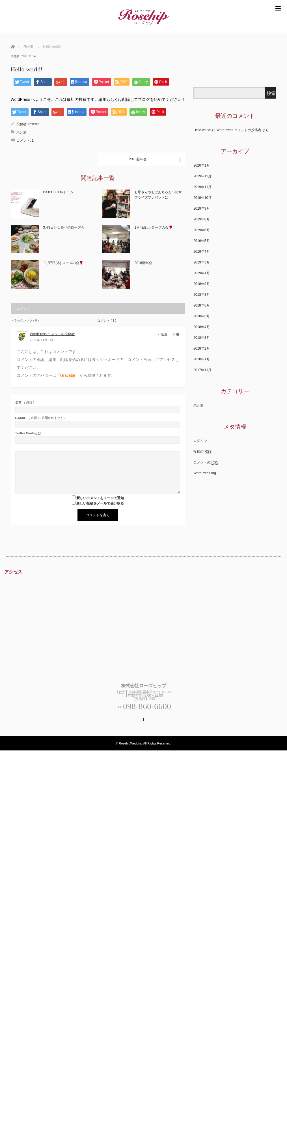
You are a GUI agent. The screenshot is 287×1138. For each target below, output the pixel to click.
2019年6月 (201, 230)
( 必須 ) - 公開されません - (40, 418)
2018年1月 (201, 359)
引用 (176, 334)
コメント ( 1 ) (106, 320)
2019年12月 (202, 176)
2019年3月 (201, 262)
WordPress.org (204, 473)
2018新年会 (143, 263)
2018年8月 (201, 295)
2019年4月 (201, 252)
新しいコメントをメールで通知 (100, 498)
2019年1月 (201, 273)
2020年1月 (201, 165)
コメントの (205, 462)
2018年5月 (201, 316)
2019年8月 (201, 219)
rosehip (33, 124)
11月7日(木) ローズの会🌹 (63, 263)
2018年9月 (201, 284)
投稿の (202, 452)
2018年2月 (201, 348)
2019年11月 (202, 187)
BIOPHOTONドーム (58, 192)
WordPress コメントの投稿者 (52, 334)
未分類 (15, 56)
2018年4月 (201, 327)
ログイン (200, 441)
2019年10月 (202, 198)
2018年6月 (201, 305)
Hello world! (202, 130)
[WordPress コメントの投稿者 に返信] (165, 334)
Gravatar (67, 375)
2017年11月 (202, 370)
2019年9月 (201, 208)
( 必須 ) (24, 402)
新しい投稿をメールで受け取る (100, 503)
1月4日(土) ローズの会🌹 (153, 227)
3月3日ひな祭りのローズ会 (63, 227)
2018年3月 (201, 338)
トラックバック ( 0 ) (25, 320)
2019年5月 (201, 241)
